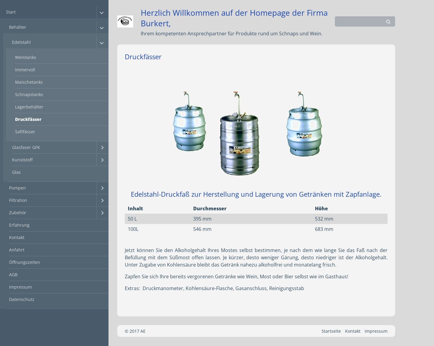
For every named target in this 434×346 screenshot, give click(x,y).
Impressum (20, 287)
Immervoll (25, 70)
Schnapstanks (29, 94)
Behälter (17, 27)
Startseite (331, 331)
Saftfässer (25, 131)
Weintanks (25, 57)
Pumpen (17, 188)
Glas (16, 172)
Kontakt (16, 237)
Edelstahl (21, 42)
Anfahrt (16, 250)
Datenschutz (21, 299)
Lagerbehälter (29, 107)
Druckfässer (28, 119)
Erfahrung (19, 225)
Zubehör (17, 212)
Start (11, 12)
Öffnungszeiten (24, 262)
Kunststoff (22, 160)
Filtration (18, 200)
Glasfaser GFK (26, 147)
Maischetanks (29, 82)
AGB (13, 274)
